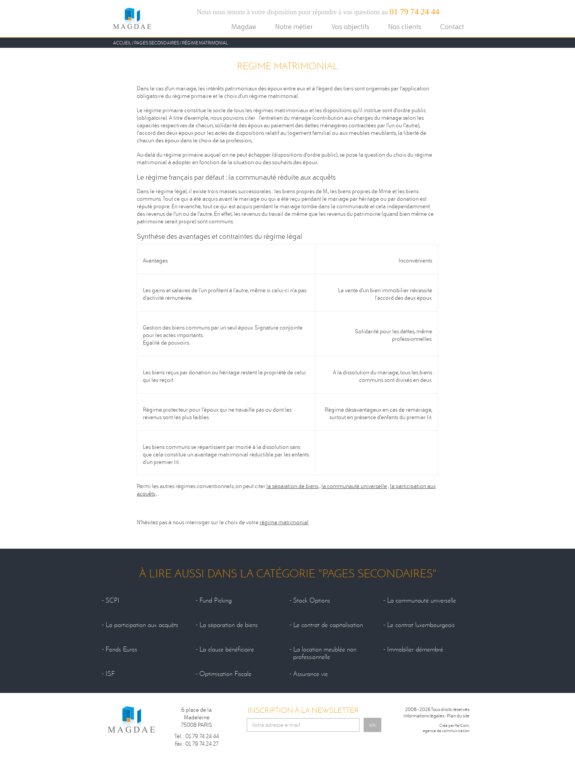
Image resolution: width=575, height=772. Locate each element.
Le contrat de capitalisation (328, 625)
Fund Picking (215, 600)
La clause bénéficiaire (226, 649)
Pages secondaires (156, 43)
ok (372, 725)
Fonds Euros (121, 649)
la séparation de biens (292, 486)
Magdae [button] (243, 26)
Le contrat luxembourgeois (421, 625)
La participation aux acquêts (142, 625)
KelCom (462, 725)
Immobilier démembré (415, 649)
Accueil (122, 43)
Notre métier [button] (294, 26)
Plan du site (458, 716)
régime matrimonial (284, 522)
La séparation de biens (228, 625)
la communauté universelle (354, 486)
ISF (110, 674)
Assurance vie (310, 674)
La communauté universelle (421, 600)
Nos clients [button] (404, 26)
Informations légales (424, 716)
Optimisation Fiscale (225, 674)
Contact (452, 26)
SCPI (112, 600)
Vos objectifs (350, 26)
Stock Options (311, 600)
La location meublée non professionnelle (324, 653)
